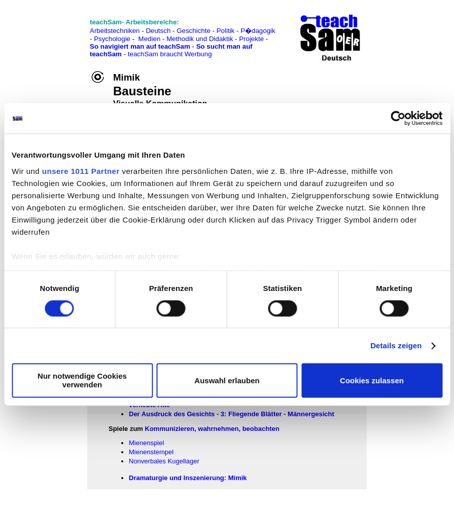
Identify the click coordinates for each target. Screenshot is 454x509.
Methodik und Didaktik (200, 39)
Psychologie (112, 39)
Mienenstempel (151, 452)
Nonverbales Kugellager (164, 461)
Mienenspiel (146, 443)
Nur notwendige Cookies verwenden (82, 380)
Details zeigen (396, 345)
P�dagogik (257, 30)
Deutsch (158, 30)
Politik (226, 30)
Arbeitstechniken (115, 30)
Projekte (251, 39)
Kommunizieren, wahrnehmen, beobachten (212, 428)
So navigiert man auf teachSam (140, 46)
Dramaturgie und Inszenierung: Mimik (188, 478)
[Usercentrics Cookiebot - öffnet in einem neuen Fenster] (398, 118)
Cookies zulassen (372, 380)
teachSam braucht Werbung (170, 54)
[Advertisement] (52, 30)
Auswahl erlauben (226, 380)
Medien (149, 39)
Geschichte (194, 30)
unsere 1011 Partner (81, 171)
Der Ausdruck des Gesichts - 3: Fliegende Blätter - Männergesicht (231, 414)
